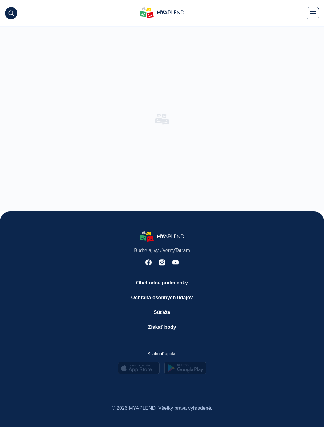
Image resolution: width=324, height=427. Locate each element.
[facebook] (148, 263)
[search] (11, 13)
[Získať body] (162, 327)
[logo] (162, 13)
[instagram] (162, 263)
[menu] (313, 13)
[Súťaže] (162, 312)
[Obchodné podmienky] (162, 283)
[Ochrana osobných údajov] (162, 298)
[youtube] (175, 263)
